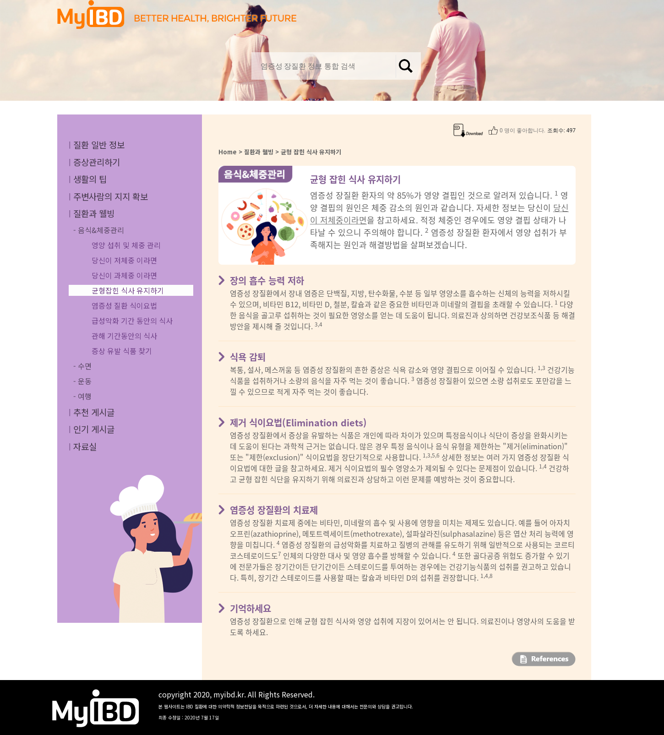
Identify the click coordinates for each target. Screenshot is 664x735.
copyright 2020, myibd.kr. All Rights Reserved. (285, 705)
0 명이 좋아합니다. (522, 130)
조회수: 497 (561, 130)
